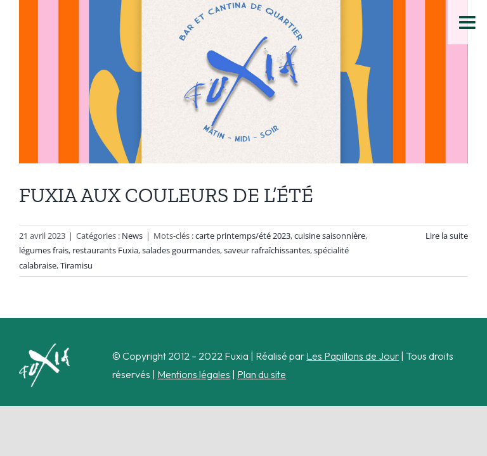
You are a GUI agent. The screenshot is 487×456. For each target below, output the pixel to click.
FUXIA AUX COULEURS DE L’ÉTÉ (166, 195)
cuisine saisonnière (329, 235)
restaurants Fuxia (105, 250)
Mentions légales (193, 374)
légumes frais (43, 250)
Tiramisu (76, 265)
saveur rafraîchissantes (267, 250)
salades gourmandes (181, 250)
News (132, 235)
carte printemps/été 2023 (242, 235)
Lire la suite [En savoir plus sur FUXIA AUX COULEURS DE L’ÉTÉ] (446, 235)
